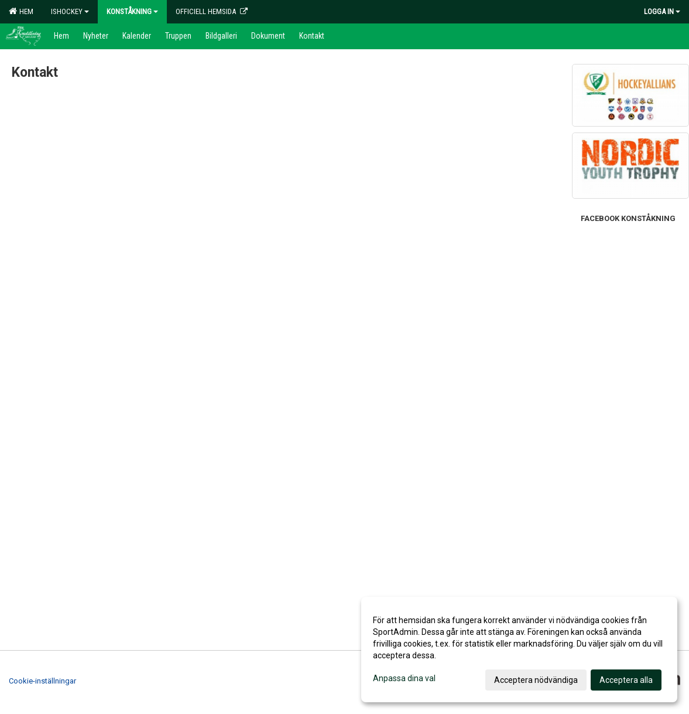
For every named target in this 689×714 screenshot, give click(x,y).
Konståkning (132, 11)
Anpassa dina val (404, 678)
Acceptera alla (626, 680)
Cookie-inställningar (42, 680)
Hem (21, 11)
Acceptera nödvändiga (536, 680)
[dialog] (519, 649)
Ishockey (70, 11)
